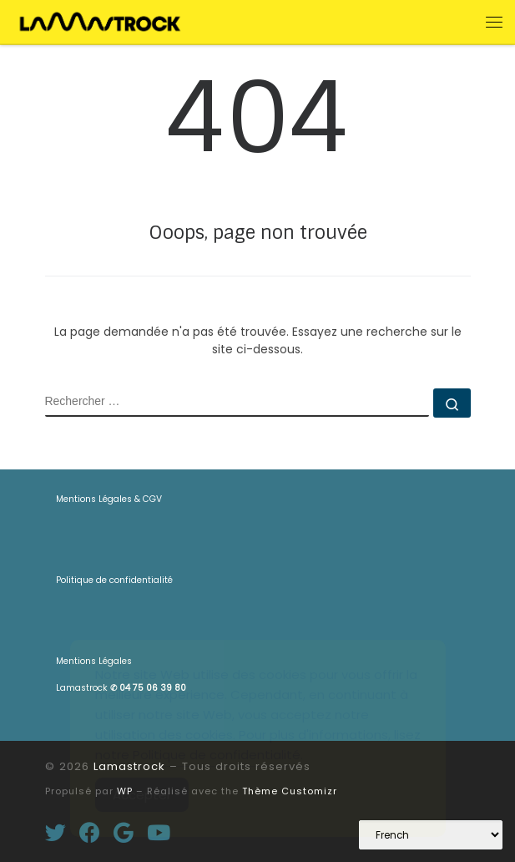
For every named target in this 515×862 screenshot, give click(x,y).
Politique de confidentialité (114, 580)
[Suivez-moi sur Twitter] (55, 832)
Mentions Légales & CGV (109, 499)
